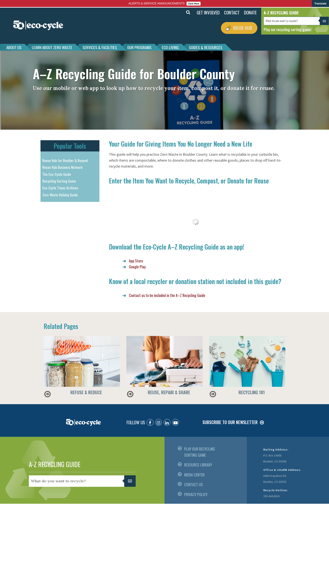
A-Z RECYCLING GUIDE (54, 464)
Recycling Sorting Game (59, 181)
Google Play (137, 266)
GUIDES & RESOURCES (205, 47)
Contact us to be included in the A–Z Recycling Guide (167, 295)
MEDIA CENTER (194, 474)
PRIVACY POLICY (196, 494)
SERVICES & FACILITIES (99, 47)
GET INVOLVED (208, 12)
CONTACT (232, 12)
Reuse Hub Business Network (62, 167)
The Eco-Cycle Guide (56, 174)
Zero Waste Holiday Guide (60, 194)
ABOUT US (14, 47)
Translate (320, 3)
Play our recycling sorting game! (287, 29)
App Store (136, 261)
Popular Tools (70, 146)
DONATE (250, 12)
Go (324, 21)
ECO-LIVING (170, 47)
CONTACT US (193, 484)
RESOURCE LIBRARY (198, 465)
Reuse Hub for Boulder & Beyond (65, 160)
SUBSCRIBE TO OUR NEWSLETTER (230, 422)
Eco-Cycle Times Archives (60, 187)
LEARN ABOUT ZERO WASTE (52, 47)
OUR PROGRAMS (139, 47)
